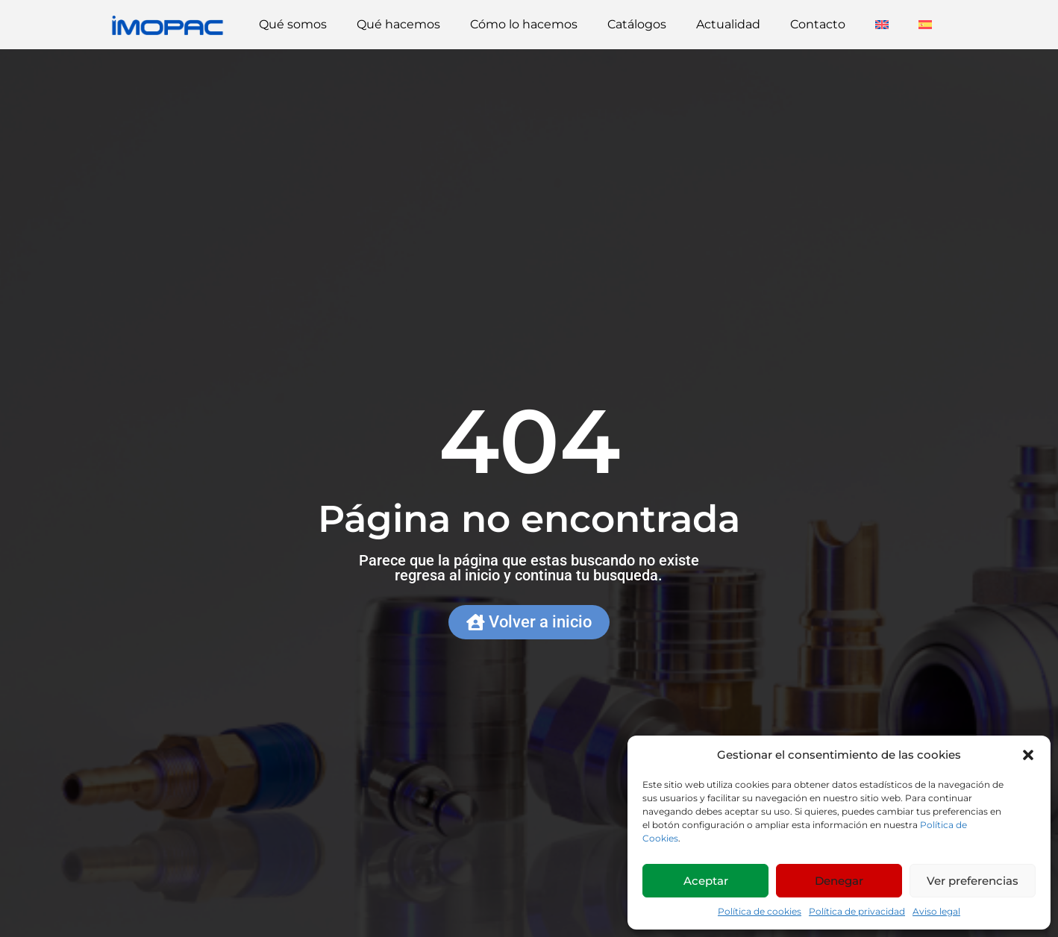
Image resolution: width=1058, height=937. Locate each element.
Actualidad (728, 24)
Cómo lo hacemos (523, 24)
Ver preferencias (972, 881)
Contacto (817, 24)
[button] (1028, 755)
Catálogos (636, 24)
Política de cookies (759, 911)
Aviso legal (936, 911)
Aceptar (705, 881)
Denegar (839, 881)
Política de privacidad (857, 911)
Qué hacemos (398, 24)
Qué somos (293, 24)
